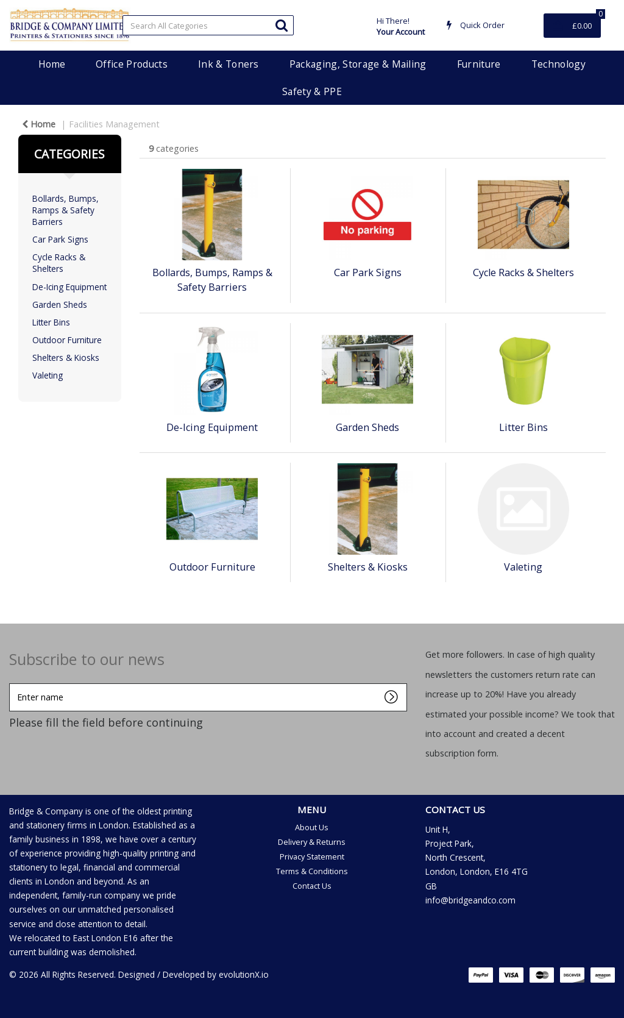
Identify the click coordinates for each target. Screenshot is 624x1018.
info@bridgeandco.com (470, 900)
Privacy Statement (312, 856)
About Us (311, 827)
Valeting (47, 375)
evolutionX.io (244, 974)
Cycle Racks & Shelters (58, 262)
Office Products (132, 64)
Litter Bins (51, 322)
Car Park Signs (60, 239)
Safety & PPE (312, 91)
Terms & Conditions (312, 871)
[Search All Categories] (208, 25)
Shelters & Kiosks (65, 357)
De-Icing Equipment (69, 287)
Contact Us (312, 885)
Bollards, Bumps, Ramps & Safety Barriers (65, 210)
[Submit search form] (281, 25)
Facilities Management (114, 124)
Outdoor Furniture (67, 340)
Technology (558, 64)
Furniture (479, 64)
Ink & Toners (228, 64)
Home (51, 64)
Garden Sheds (59, 304)
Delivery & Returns (312, 841)
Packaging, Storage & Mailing (358, 64)
